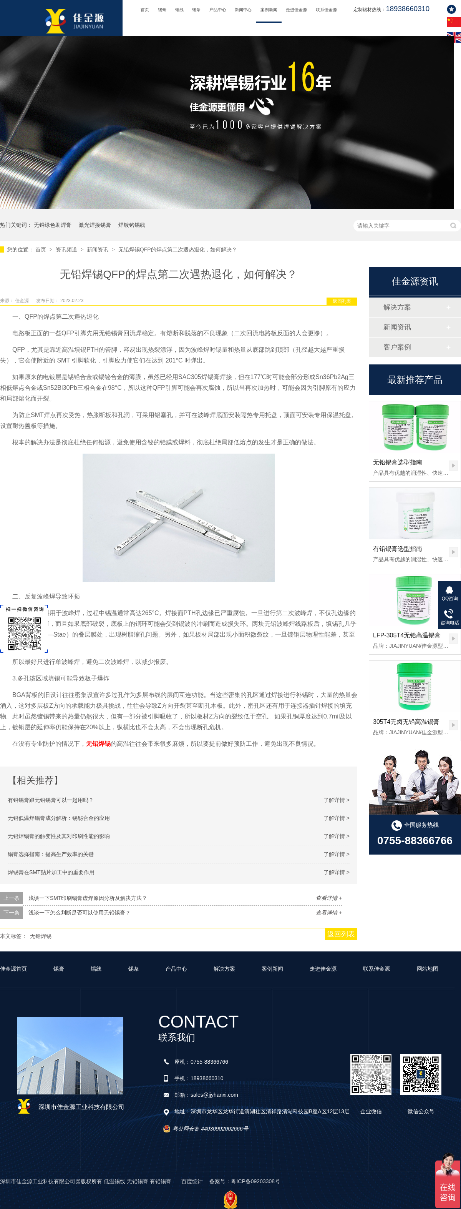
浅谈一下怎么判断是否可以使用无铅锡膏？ (79, 913)
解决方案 (397, 307)
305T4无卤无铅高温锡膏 (406, 721)
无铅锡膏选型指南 (397, 462)
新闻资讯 (98, 249)
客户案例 (397, 347)
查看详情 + (329, 898)
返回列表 (342, 301)
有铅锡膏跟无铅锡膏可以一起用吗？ (51, 800)
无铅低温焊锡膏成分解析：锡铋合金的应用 (59, 818)
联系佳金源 (326, 9)
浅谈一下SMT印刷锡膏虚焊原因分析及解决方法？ (88, 898)
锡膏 (162, 9)
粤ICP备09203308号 (255, 1181)
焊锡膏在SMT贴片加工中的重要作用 (51, 872)
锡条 (196, 9)
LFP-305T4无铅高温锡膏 (407, 635)
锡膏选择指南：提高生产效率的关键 (51, 854)
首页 (145, 9)
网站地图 (427, 969)
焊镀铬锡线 (131, 225)
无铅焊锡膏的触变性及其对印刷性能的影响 (59, 836)
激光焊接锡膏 (95, 225)
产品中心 (217, 9)
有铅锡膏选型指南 (397, 548)
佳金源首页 (13, 969)
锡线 (179, 9)
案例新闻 (268, 9)
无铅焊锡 (40, 936)
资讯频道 (67, 249)
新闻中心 (243, 9)
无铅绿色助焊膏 (52, 225)
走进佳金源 (296, 9)
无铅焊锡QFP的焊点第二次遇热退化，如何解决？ (177, 249)
